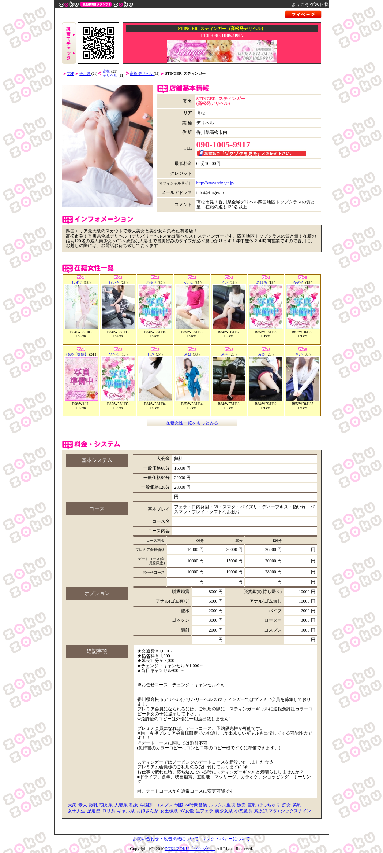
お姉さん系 (147, 810)
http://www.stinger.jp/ (215, 182)
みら (225, 354)
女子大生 (76, 810)
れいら (115, 282)
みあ (262, 354)
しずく (78, 282)
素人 (82, 805)
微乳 (93, 805)
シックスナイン (296, 810)
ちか (299, 354)
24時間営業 (196, 805)
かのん (299, 282)
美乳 (297, 805)
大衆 (72, 805)
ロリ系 (108, 810)
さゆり (152, 282)
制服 (178, 805)
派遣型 (93, 810)
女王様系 (169, 810)
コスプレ (164, 805)
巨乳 (252, 805)
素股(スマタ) (266, 810)
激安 (241, 805)
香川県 (85, 73)
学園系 (146, 805)
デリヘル (111, 75)
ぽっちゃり (269, 805)
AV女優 (187, 810)
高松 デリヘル (142, 73)
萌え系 (106, 805)
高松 (107, 71)
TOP (70, 73)
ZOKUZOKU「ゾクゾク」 (190, 848)
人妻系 (121, 805)
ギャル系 (126, 810)
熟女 (133, 805)
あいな (189, 282)
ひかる (115, 354)
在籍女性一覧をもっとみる (192, 423)
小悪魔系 (243, 810)
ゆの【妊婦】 (77, 354)
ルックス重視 (222, 805)
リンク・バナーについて (226, 838)
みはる (262, 282)
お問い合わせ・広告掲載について (166, 838)
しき (151, 354)
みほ (188, 354)
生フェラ (204, 810)
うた (225, 282)
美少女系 (224, 810)
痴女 (286, 805)
